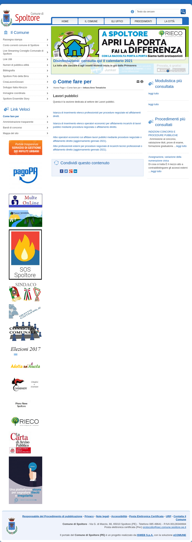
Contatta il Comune (180, 518)
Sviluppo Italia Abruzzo (15, 87)
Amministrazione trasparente (18, 122)
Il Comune (91, 21)
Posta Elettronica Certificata (146, 516)
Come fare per (11, 116)
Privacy (89, 516)
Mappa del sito (10, 133)
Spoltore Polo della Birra (16, 76)
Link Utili (7, 59)
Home (65, 21)
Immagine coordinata (14, 93)
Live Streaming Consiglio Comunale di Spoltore (23, 52)
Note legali (102, 516)
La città (170, 21)
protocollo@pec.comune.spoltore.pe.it (164, 527)
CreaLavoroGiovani (13, 82)
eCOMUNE (179, 535)
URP (168, 516)
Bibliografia (9, 70)
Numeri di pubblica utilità (16, 65)
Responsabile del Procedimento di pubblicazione (52, 516)
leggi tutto (153, 93)
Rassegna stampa (12, 39)
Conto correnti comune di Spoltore (21, 45)
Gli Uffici (117, 21)
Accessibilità (119, 516)
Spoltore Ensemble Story (16, 98)
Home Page (59, 87)
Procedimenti (143, 21)
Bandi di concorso (12, 127)
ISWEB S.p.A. (145, 535)
